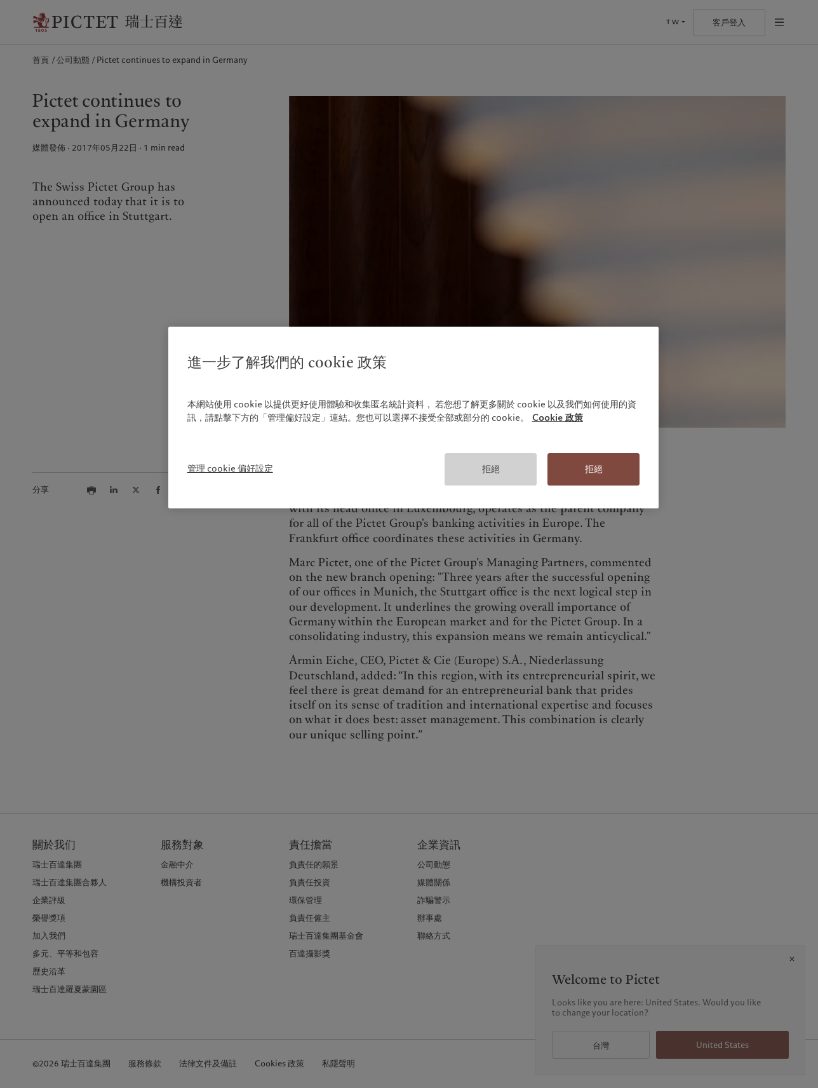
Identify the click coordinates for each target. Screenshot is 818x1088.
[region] (413, 418)
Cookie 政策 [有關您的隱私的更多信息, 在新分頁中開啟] (557, 417)
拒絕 (491, 469)
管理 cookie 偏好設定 (230, 468)
